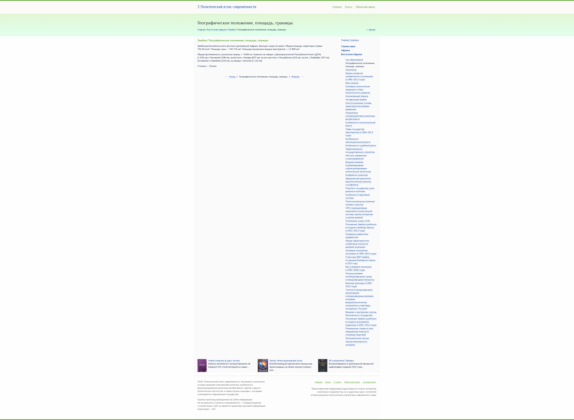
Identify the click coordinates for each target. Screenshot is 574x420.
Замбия (232, 29)
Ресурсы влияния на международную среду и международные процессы (359, 276)
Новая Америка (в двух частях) (224, 360)
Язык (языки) (351, 83)
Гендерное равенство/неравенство (356, 236)
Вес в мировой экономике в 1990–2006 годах (358, 268)
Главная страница (350, 40)
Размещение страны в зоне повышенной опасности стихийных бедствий (359, 331)
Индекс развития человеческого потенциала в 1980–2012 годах (359, 76)
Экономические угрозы (357, 338)
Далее (372, 29)
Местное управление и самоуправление (356, 157)
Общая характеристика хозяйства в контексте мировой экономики (357, 244)
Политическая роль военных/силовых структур (360, 203)
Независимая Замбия (356, 99)
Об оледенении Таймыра (341, 360)
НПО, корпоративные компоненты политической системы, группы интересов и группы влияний (359, 213)
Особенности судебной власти (360, 145)
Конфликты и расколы (356, 175)
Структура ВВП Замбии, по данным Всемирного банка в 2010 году (360, 260)
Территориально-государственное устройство (360, 151)
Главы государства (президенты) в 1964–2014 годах (359, 132)
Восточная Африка (217, 29)
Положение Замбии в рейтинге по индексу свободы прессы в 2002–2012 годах (361, 227)
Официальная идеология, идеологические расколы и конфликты (358, 181)
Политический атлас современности (228, 7)
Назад (232, 76)
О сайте (337, 382)
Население (351, 69)
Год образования (354, 59)
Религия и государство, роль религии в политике (359, 190)
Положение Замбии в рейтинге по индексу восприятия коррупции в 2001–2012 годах (361, 322)
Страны (337, 6)
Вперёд (295, 76)
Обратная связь (365, 6)
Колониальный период (356, 96)
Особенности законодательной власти (358, 141)
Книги (348, 6)
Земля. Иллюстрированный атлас (285, 360)
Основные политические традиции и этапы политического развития (357, 89)
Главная (201, 29)
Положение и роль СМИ (357, 221)
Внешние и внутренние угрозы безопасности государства (360, 314)
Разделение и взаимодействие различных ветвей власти (360, 116)
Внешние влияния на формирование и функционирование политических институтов (358, 167)
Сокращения (369, 382)
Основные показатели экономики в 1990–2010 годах (360, 252)
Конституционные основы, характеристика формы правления (358, 106)
